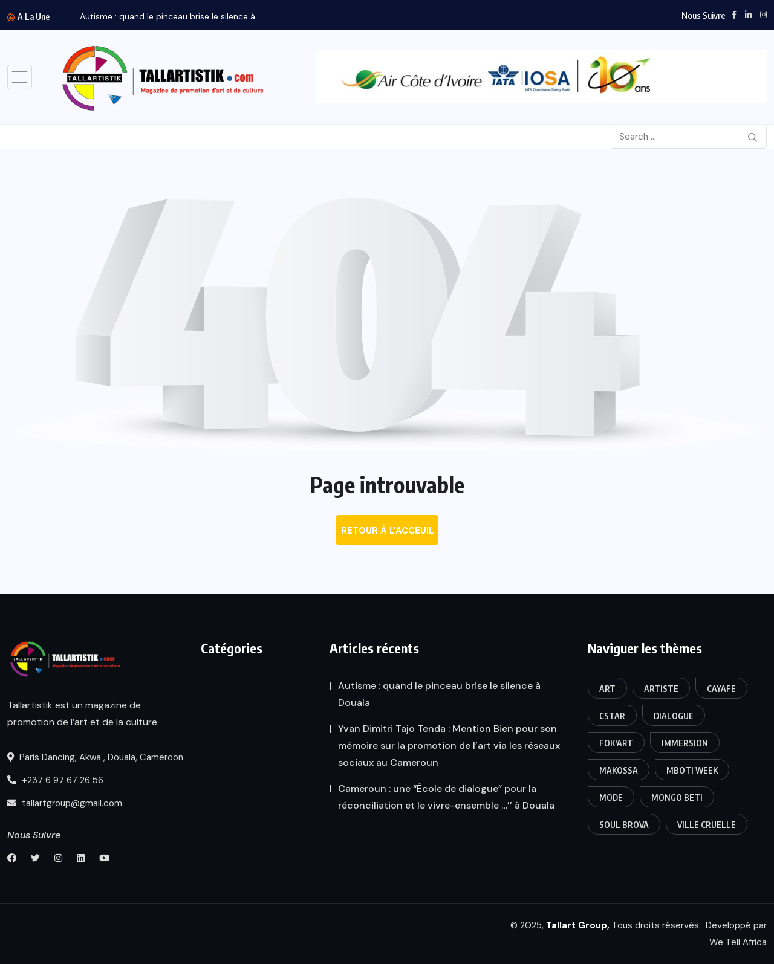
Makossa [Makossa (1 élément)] (618, 770)
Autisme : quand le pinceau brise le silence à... (170, 16)
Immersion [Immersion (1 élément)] (685, 743)
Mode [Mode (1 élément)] (611, 797)
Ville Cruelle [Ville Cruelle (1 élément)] (706, 825)
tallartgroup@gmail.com (64, 803)
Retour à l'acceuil (387, 531)
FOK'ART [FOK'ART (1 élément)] (616, 743)
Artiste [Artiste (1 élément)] (661, 689)
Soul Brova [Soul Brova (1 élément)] (624, 825)
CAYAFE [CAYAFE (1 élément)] (721, 689)
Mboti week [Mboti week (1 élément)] (692, 770)
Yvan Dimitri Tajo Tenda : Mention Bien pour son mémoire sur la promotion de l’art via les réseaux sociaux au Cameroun (449, 745)
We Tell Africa (738, 942)
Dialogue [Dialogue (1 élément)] (674, 716)
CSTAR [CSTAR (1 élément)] (612, 716)
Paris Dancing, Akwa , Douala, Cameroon (95, 757)
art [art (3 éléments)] (607, 689)
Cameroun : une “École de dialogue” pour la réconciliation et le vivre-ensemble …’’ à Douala (446, 797)
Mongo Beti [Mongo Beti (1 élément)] (677, 797)
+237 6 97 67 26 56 (55, 780)
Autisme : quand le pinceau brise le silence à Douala (439, 694)
